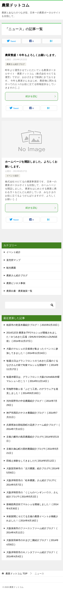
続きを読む (41, 96)
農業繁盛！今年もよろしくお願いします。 (31, 55)
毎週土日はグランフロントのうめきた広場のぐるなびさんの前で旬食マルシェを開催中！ (32, 365)
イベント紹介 (13, 176)
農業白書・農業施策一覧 (19, 291)
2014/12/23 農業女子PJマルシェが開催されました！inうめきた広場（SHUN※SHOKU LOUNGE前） (31, 336)
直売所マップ (13, 260)
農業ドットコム (16, 5)
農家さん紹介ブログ (16, 64)
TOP (16, 573)
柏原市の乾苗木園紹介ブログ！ (32, 325)
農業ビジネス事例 (15, 283)
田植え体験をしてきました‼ (31, 460)
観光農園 (11, 267)
